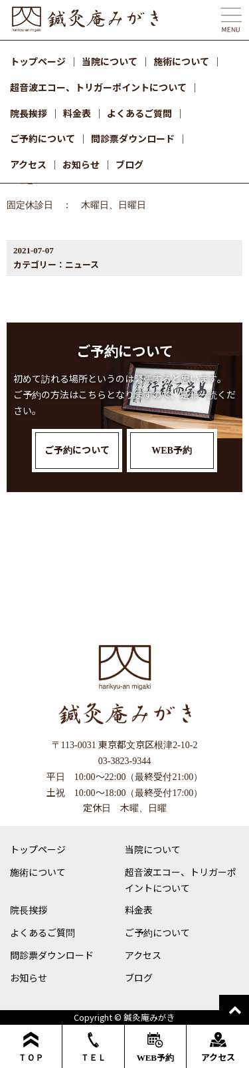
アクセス (28, 164)
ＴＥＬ (93, 1047)
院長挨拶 (28, 113)
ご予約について (42, 138)
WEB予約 (155, 1047)
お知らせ (81, 164)
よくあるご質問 (139, 113)
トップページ (38, 61)
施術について (181, 61)
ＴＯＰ (31, 1047)
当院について (109, 61)
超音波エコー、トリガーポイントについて (98, 87)
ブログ (129, 164)
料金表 (77, 113)
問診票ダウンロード (133, 138)
